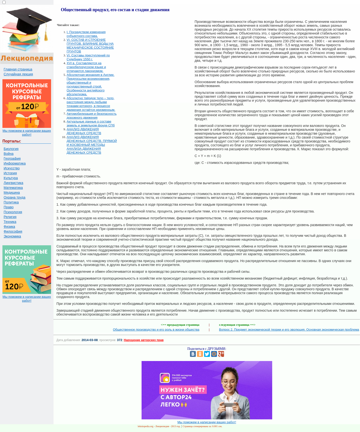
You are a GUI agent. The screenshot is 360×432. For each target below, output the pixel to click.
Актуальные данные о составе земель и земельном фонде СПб (91, 123)
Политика (11, 202)
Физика (9, 227)
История (10, 173)
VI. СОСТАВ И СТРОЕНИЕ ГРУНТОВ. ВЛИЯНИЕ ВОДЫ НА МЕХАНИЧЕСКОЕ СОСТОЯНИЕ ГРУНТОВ (90, 45)
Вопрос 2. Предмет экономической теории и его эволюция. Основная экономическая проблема (289, 329)
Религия (10, 217)
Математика (13, 188)
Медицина (12, 192)
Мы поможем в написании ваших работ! (26, 132)
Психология (13, 212)
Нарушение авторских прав (143, 340)
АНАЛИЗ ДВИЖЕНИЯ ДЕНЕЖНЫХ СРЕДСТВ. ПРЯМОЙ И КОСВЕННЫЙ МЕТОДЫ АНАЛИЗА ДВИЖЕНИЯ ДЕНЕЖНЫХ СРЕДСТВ (92, 144)
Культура (11, 178)
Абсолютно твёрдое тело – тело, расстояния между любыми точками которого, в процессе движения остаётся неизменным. (91, 104)
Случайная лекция (18, 74)
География (12, 158)
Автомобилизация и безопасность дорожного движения (92, 115)
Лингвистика (13, 183)
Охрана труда (14, 197)
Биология (11, 149)
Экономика (12, 236)
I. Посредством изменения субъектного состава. (86, 34)
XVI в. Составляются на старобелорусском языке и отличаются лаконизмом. (86, 67)
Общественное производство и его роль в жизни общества (156, 329)
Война (8, 154)
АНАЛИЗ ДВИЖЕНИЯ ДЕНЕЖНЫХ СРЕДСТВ (84, 131)
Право (9, 207)
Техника (10, 222)
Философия (13, 231)
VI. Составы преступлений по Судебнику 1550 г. (88, 57)
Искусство (12, 168)
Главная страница (18, 69)
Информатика (15, 163)
